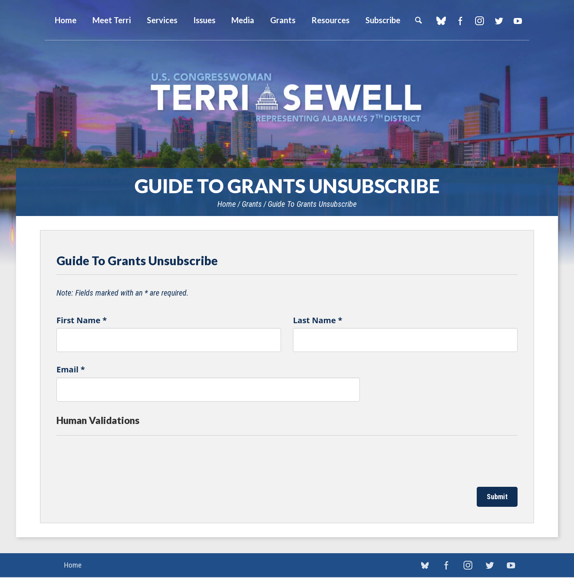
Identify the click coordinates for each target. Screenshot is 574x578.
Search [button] (418, 20)
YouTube (517, 21)
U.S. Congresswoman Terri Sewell (287, 98)
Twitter (498, 21)
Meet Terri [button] (111, 20)
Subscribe (382, 20)
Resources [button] (330, 20)
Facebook (460, 21)
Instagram (479, 21)
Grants (282, 20)
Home (226, 204)
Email (70, 369)
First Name (81, 320)
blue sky (441, 21)
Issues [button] (204, 20)
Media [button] (242, 20)
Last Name (317, 320)
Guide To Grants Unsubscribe (312, 204)
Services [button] (162, 20)
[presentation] (117, 459)
